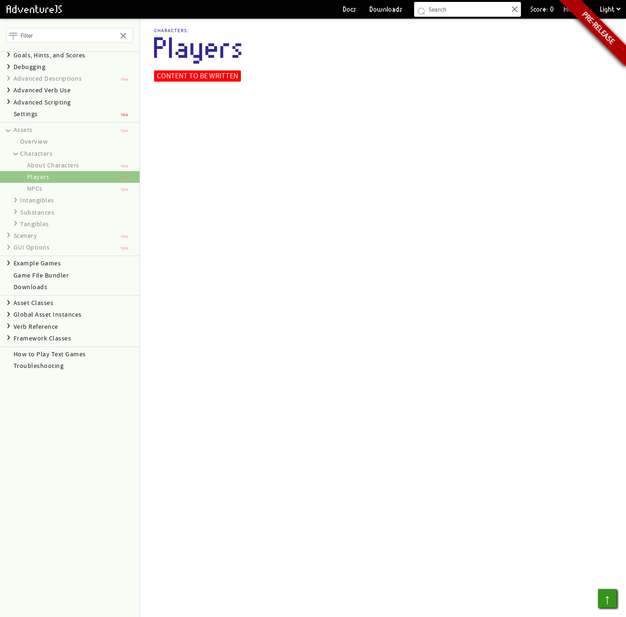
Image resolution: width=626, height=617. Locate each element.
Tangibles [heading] (34, 224)
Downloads (386, 9)
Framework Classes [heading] (42, 338)
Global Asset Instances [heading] (48, 314)
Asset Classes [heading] (34, 302)
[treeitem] (70, 114)
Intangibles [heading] (37, 200)
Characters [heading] (36, 153)
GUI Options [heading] (32, 247)
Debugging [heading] (30, 66)
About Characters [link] (53, 165)
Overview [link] (34, 141)
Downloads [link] (31, 287)
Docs (349, 9)
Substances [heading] (37, 212)
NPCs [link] (34, 188)
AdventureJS (35, 9)
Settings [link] (26, 114)
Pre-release (598, 28)
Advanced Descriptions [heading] (48, 78)
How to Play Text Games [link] (50, 354)
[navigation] (70, 55)
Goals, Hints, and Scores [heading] (49, 55)
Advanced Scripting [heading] (42, 102)
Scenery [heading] (25, 235)
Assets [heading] (23, 129)
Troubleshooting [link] (39, 365)
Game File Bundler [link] (41, 275)
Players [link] (38, 177)
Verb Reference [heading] (36, 326)
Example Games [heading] (37, 263)
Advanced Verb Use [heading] (42, 90)
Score (539, 9)
